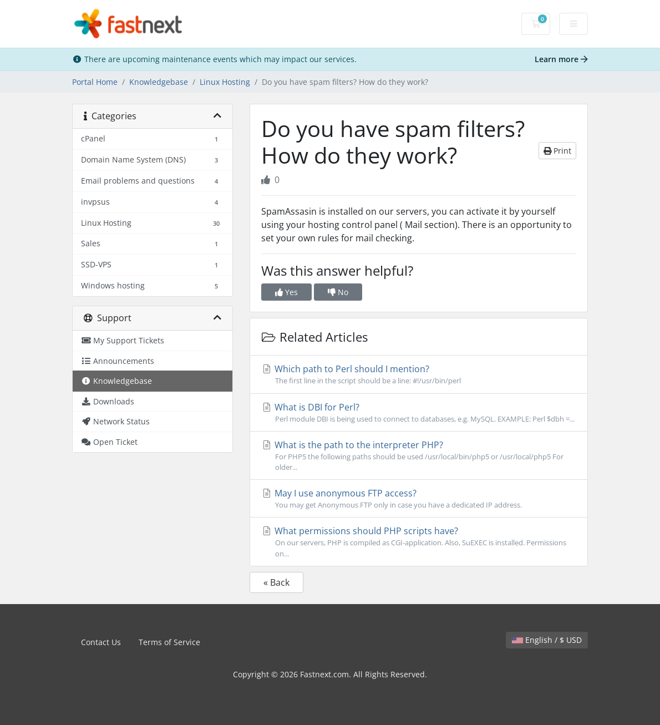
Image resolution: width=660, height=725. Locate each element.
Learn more (561, 59)
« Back (276, 582)
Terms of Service (169, 642)
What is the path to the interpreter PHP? (418, 456)
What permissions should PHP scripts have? (418, 542)
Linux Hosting (225, 82)
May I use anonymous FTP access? (418, 498)
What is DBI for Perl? (418, 412)
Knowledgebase (158, 82)
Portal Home (95, 82)
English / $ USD (547, 640)
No (338, 292)
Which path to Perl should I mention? (418, 374)
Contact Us (101, 642)
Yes (286, 292)
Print (557, 150)
